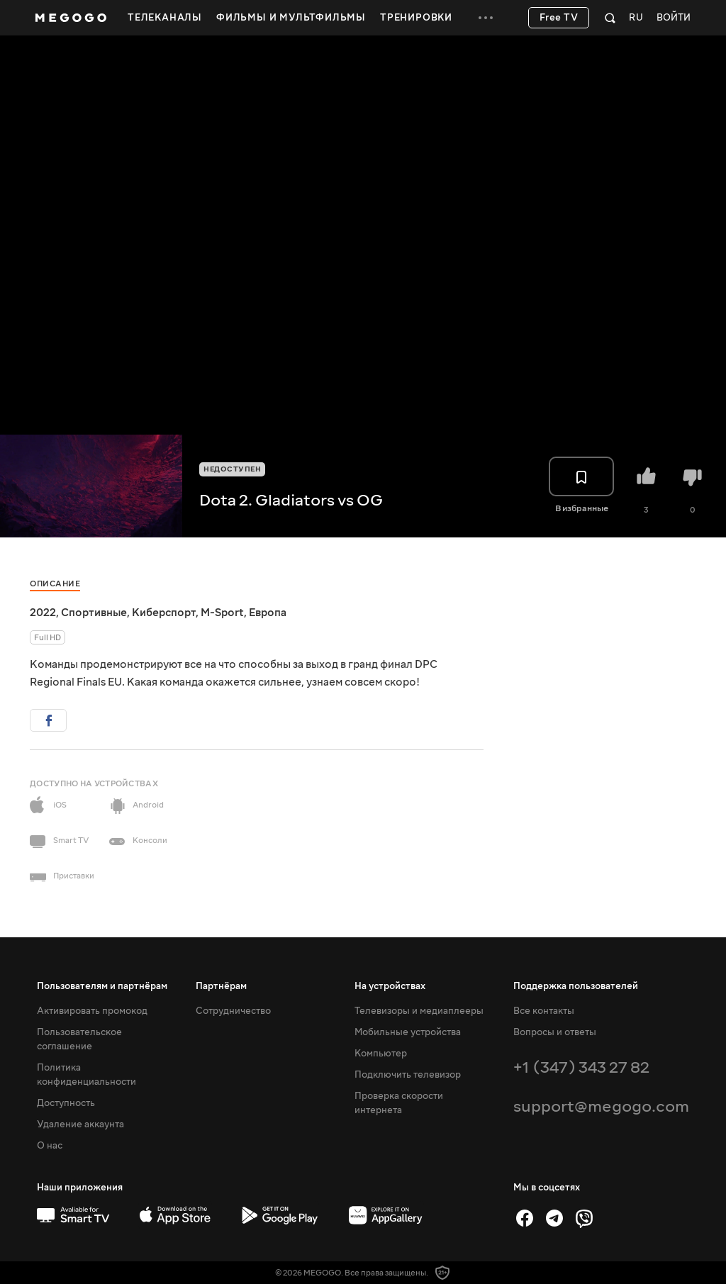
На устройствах (389, 986)
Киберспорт (164, 612)
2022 (43, 612)
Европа (267, 612)
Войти (674, 18)
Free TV (559, 17)
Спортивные (94, 612)
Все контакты (543, 1011)
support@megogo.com (601, 1106)
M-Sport (222, 612)
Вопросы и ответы (554, 1032)
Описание (55, 584)
